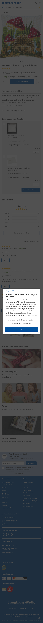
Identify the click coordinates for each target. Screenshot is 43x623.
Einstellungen (16, 323)
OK (21, 329)
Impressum (11, 320)
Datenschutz (27, 323)
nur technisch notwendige (25, 320)
